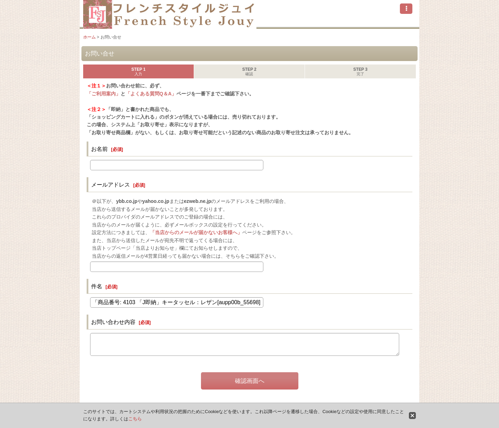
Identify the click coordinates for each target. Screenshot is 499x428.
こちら (135, 418)
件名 (96, 286)
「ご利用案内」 (104, 93)
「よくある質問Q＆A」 (150, 93)
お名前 (99, 149)
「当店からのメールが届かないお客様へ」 (196, 232)
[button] (406, 8)
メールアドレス (110, 184)
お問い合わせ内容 (113, 322)
